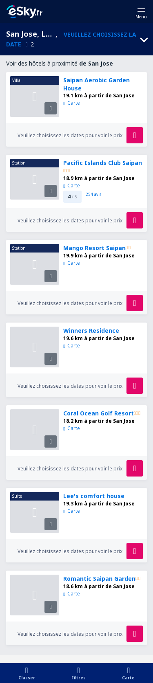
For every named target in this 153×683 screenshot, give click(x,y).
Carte (71, 102)
